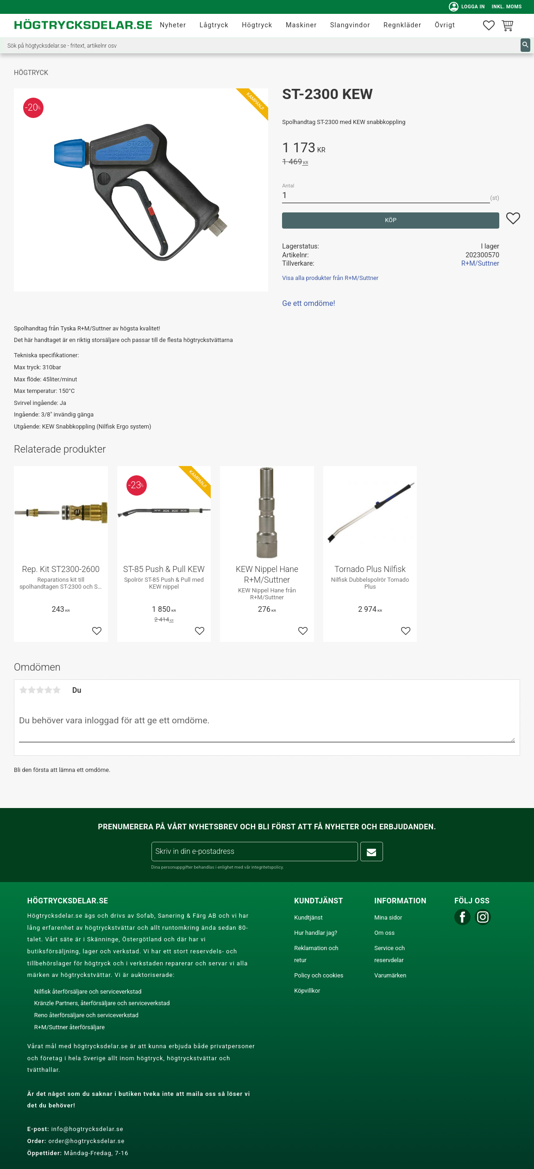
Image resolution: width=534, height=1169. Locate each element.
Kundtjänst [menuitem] (308, 917)
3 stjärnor (40, 690)
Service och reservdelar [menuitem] (389, 954)
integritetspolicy (267, 867)
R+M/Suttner (480, 263)
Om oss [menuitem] (384, 932)
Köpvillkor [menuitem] (307, 990)
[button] (489, 25)
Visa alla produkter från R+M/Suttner (330, 277)
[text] (401, 149)
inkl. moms (505, 7)
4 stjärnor (48, 690)
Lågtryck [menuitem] (214, 25)
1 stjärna (23, 690)
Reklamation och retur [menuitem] (316, 954)
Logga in (465, 7)
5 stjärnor (56, 690)
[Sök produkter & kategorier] (262, 45)
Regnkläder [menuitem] (402, 25)
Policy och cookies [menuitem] (318, 975)
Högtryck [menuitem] (257, 25)
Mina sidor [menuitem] (388, 917)
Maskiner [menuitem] (301, 25)
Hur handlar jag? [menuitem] (315, 932)
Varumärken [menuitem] (390, 975)
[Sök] (525, 45)
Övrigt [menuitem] (445, 25)
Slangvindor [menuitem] (350, 25)
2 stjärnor (31, 690)
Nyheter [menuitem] (173, 25)
